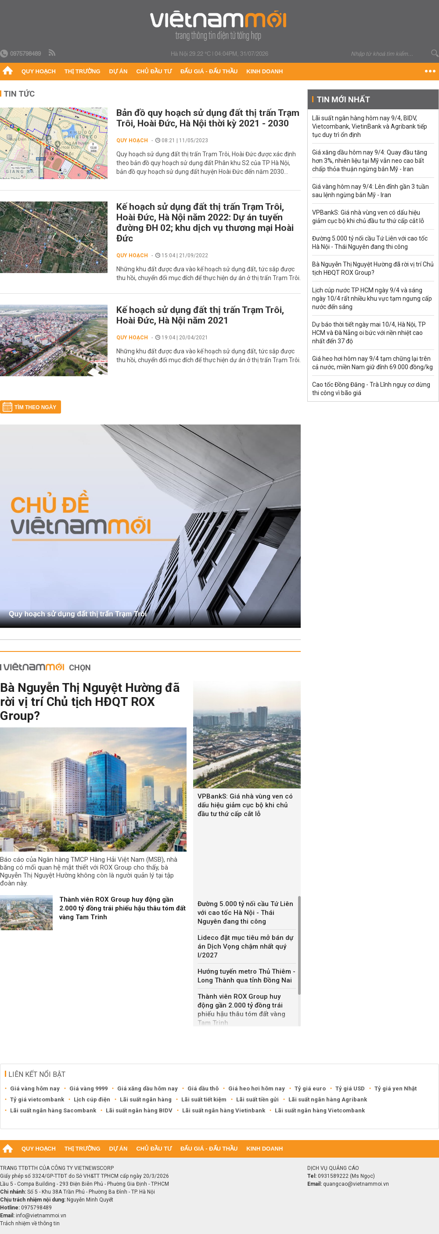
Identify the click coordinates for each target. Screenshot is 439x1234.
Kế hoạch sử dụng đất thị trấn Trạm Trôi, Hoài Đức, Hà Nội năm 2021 (200, 315)
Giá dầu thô (203, 1088)
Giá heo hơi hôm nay (256, 1088)
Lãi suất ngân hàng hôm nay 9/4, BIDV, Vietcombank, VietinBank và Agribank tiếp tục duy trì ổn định (369, 126)
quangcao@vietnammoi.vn (356, 1184)
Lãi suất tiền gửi (257, 1099)
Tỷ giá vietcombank (37, 1099)
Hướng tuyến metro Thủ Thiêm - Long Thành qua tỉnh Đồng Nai (246, 976)
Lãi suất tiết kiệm (204, 1099)
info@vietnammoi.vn (41, 1215)
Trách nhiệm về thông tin (30, 1223)
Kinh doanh (264, 71)
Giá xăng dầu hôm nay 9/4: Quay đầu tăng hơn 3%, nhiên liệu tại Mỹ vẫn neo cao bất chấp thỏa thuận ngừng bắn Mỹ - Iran (369, 161)
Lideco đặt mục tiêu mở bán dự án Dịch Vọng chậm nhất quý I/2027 (245, 946)
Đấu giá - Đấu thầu (208, 71)
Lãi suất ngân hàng (146, 1099)
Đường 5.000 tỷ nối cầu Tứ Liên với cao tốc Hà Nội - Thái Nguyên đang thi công (245, 912)
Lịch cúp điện (92, 1099)
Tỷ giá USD (350, 1088)
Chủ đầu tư (154, 71)
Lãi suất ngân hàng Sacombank (53, 1110)
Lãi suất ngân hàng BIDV (139, 1110)
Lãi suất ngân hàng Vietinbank (223, 1110)
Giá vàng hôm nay (35, 1088)
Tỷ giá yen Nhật (395, 1088)
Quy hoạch (39, 71)
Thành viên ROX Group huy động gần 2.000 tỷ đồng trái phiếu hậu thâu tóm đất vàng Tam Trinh (122, 908)
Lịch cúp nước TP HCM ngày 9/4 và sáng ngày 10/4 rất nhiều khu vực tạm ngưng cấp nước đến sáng (372, 298)
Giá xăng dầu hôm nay (147, 1088)
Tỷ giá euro (310, 1088)
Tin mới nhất (343, 99)
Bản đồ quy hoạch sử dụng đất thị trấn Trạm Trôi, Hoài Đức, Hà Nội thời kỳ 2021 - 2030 (207, 118)
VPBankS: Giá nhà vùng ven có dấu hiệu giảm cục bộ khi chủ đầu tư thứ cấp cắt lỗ (245, 805)
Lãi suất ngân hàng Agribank (327, 1099)
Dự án (118, 71)
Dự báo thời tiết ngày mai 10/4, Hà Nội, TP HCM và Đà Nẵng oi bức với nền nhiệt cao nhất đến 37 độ (369, 333)
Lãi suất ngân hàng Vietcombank (320, 1110)
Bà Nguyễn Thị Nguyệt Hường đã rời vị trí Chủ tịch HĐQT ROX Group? (90, 701)
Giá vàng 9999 (88, 1088)
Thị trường (83, 71)
